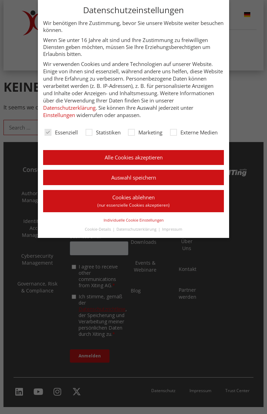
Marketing (145, 132)
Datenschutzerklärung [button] (136, 229)
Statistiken (103, 132)
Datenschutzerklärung (69, 107)
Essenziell (61, 132)
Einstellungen (59, 114)
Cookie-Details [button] (98, 229)
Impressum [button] (172, 229)
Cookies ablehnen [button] (133, 201)
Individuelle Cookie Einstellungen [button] (134, 220)
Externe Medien (194, 132)
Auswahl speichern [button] (133, 177)
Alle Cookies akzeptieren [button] (134, 157)
